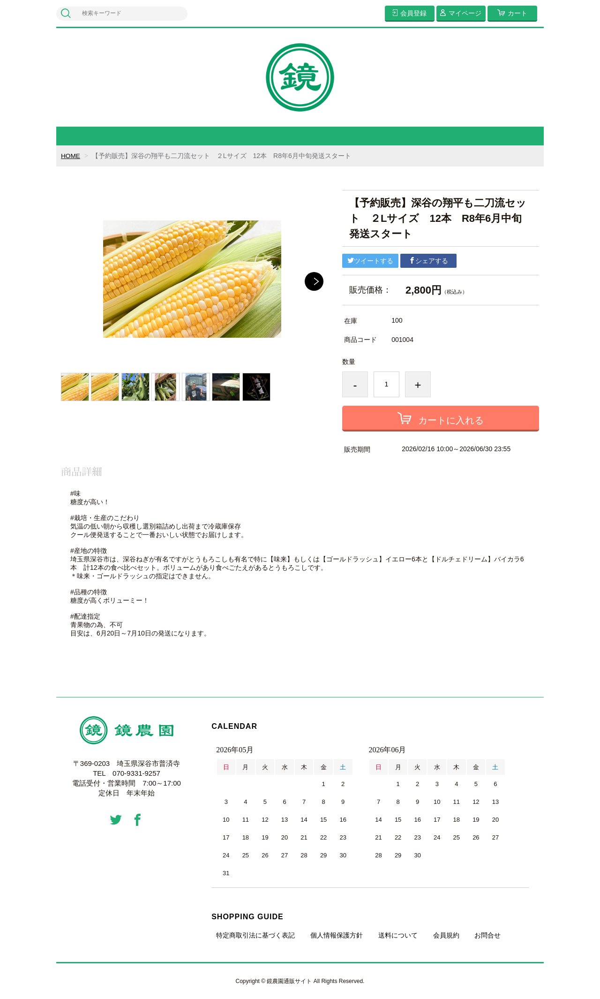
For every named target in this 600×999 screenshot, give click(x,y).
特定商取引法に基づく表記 (255, 935)
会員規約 (446, 935)
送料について (398, 935)
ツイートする (370, 261)
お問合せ (487, 935)
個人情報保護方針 (336, 935)
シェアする (428, 261)
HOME (71, 155)
